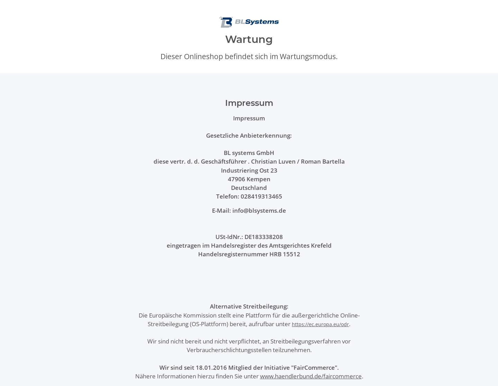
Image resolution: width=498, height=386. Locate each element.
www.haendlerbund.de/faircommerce (311, 376)
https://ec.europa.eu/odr (320, 324)
